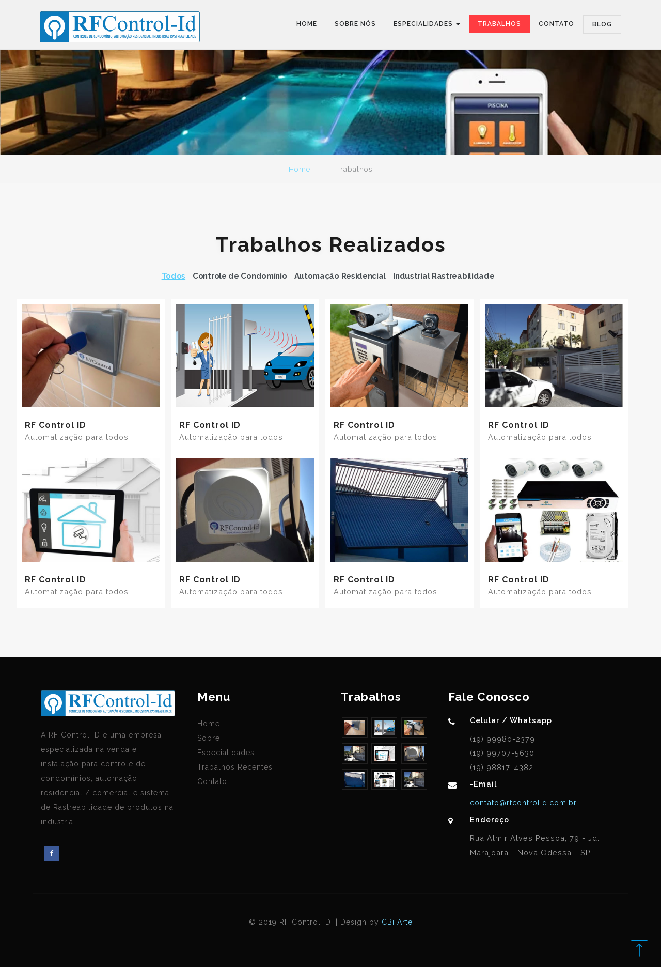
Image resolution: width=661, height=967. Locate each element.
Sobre (208, 738)
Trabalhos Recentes (235, 767)
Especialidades (226, 752)
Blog (602, 24)
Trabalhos (499, 23)
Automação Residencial (340, 276)
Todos (174, 276)
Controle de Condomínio (240, 276)
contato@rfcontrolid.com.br (523, 802)
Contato (556, 23)
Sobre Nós (355, 23)
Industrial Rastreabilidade (443, 276)
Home (306, 23)
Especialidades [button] (427, 23)
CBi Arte (397, 922)
